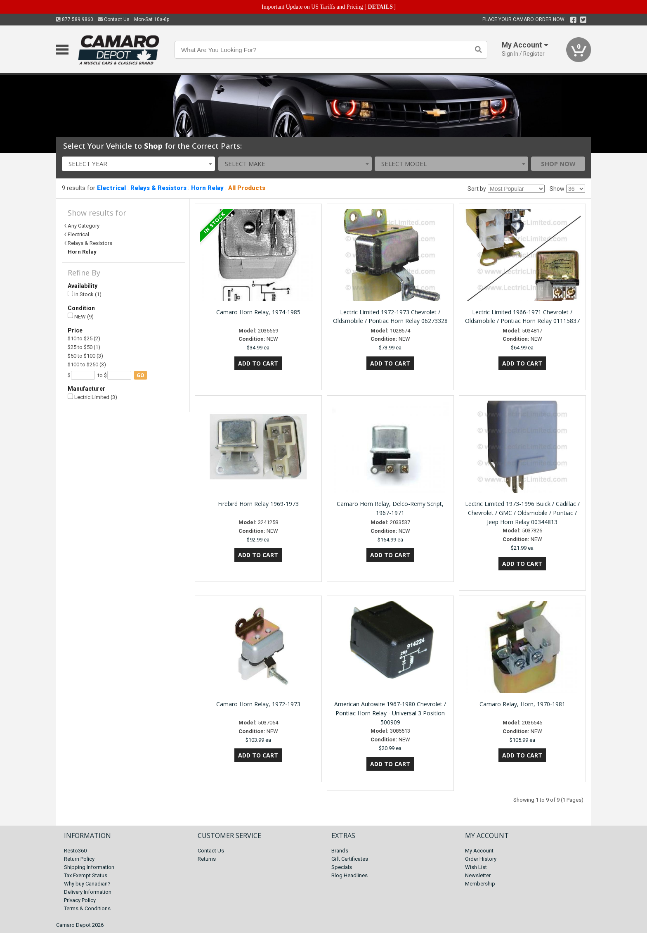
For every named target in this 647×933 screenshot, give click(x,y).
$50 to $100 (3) (85, 356)
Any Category (83, 226)
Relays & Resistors (158, 188)
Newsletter (478, 875)
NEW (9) (81, 316)
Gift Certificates (349, 859)
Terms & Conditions (87, 908)
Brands (339, 851)
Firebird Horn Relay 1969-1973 (258, 504)
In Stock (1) (85, 294)
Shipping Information (89, 867)
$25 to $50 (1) (84, 347)
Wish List (476, 867)
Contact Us (114, 19)
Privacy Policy (80, 900)
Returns (207, 859)
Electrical (111, 188)
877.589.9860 (74, 19)
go (140, 375)
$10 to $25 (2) (84, 338)
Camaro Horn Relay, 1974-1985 (258, 312)
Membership (480, 884)
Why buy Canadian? (87, 884)
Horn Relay (207, 188)
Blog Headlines (349, 875)
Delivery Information (87, 892)
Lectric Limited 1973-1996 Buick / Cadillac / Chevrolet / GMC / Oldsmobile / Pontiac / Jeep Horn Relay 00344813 (522, 513)
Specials (341, 867)
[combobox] (138, 164)
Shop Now (558, 163)
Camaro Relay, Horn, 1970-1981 (522, 704)
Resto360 (75, 851)
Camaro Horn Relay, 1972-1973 (258, 704)
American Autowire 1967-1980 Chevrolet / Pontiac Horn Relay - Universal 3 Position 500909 (390, 713)
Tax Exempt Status (85, 875)
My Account (479, 851)
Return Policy (79, 859)
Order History (480, 859)
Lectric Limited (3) (92, 397)
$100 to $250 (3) (87, 364)
